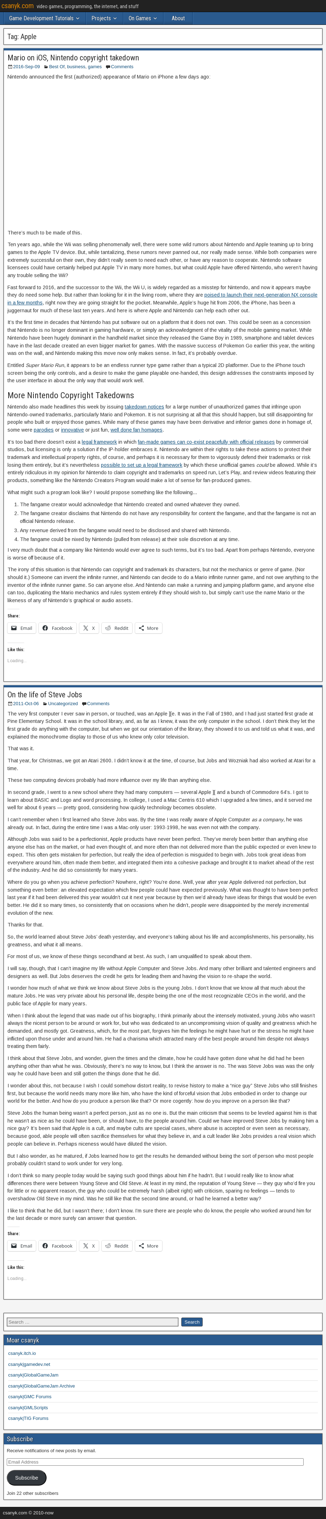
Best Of (56, 66)
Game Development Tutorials (41, 18)
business (76, 66)
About (178, 18)
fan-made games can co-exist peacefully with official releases (206, 442)
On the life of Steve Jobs (44, 694)
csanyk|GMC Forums (30, 1396)
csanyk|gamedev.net (29, 1364)
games (95, 66)
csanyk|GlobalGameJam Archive (41, 1386)
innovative (72, 430)
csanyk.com (17, 5)
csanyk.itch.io (22, 1353)
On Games (140, 18)
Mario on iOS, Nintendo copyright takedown (73, 57)
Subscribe (26, 1478)
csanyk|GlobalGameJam (33, 1375)
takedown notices (144, 407)
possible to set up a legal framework (141, 465)
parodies (44, 430)
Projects (101, 18)
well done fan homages (136, 430)
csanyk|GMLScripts (28, 1407)
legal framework (99, 442)
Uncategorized (63, 703)
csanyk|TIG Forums (28, 1418)
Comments (122, 66)
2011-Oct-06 (26, 703)
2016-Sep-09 (26, 66)
